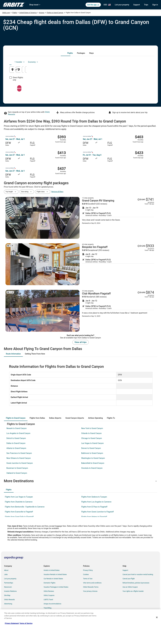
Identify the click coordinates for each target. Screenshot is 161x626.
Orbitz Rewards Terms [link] (91, 587)
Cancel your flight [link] (129, 579)
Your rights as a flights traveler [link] (133, 591)
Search (80, 86)
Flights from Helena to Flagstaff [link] (94, 517)
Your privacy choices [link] (90, 591)
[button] (80, 481)
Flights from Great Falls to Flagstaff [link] (19, 517)
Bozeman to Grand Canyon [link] (17, 468)
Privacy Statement (12, 623)
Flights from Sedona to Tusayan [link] (94, 497)
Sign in (155, 5)
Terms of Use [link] (87, 579)
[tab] (70, 53)
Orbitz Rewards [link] (9, 600)
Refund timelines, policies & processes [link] (136, 583)
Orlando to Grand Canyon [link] (91, 433)
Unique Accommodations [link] (52, 604)
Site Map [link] (7, 595)
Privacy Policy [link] (88, 570)
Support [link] (125, 570)
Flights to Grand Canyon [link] (55, 13)
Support (136, 5)
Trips (146, 5)
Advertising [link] (8, 604)
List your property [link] (10, 579)
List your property (122, 5)
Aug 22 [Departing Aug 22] (114, 70)
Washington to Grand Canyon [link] (93, 458)
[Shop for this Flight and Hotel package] (118, 218)
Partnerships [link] (8, 583)
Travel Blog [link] (47, 608)
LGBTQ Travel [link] (48, 600)
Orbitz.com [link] (6, 13)
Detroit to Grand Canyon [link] (16, 438)
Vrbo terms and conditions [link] (92, 583)
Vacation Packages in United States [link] (56, 587)
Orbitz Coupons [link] (49, 595)
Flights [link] (14, 13)
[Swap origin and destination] (57, 69)
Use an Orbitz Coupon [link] (130, 587)
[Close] (157, 617)
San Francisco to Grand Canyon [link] (19, 453)
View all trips (81, 342)
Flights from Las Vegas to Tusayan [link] (19, 497)
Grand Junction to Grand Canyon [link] (20, 463)
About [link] (6, 570)
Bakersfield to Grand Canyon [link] (92, 463)
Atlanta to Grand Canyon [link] (16, 448)
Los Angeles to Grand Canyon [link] (18, 433)
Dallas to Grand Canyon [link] (16, 443)
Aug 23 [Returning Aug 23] (138, 70)
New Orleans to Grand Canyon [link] (19, 458)
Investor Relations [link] (10, 591)
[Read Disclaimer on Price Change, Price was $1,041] (141, 199)
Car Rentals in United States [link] (53, 579)
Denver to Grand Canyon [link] (91, 448)
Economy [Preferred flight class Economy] (143, 62)
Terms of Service (25, 623)
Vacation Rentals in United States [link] (55, 574)
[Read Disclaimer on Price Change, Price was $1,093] (141, 292)
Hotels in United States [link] (52, 570)
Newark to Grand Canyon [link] (17, 428)
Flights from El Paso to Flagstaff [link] (94, 507)
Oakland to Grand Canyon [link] (17, 473)
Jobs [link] (6, 574)
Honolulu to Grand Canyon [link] (92, 468)
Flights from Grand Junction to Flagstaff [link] (97, 512)
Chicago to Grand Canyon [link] (91, 438)
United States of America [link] (28, 13)
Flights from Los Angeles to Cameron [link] (96, 502)
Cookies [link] (86, 574)
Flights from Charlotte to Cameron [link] (19, 502)
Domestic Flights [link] (49, 583)
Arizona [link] (41, 13)
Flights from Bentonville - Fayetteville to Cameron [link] (25, 507)
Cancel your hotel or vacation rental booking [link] (138, 574)
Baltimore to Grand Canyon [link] (92, 453)
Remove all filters (57, 192)
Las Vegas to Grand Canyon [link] (92, 443)
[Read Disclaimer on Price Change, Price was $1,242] (141, 246)
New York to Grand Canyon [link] (92, 428)
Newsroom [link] (8, 587)
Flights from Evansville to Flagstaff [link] (19, 512)
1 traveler (130, 62)
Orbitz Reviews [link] (49, 591)
